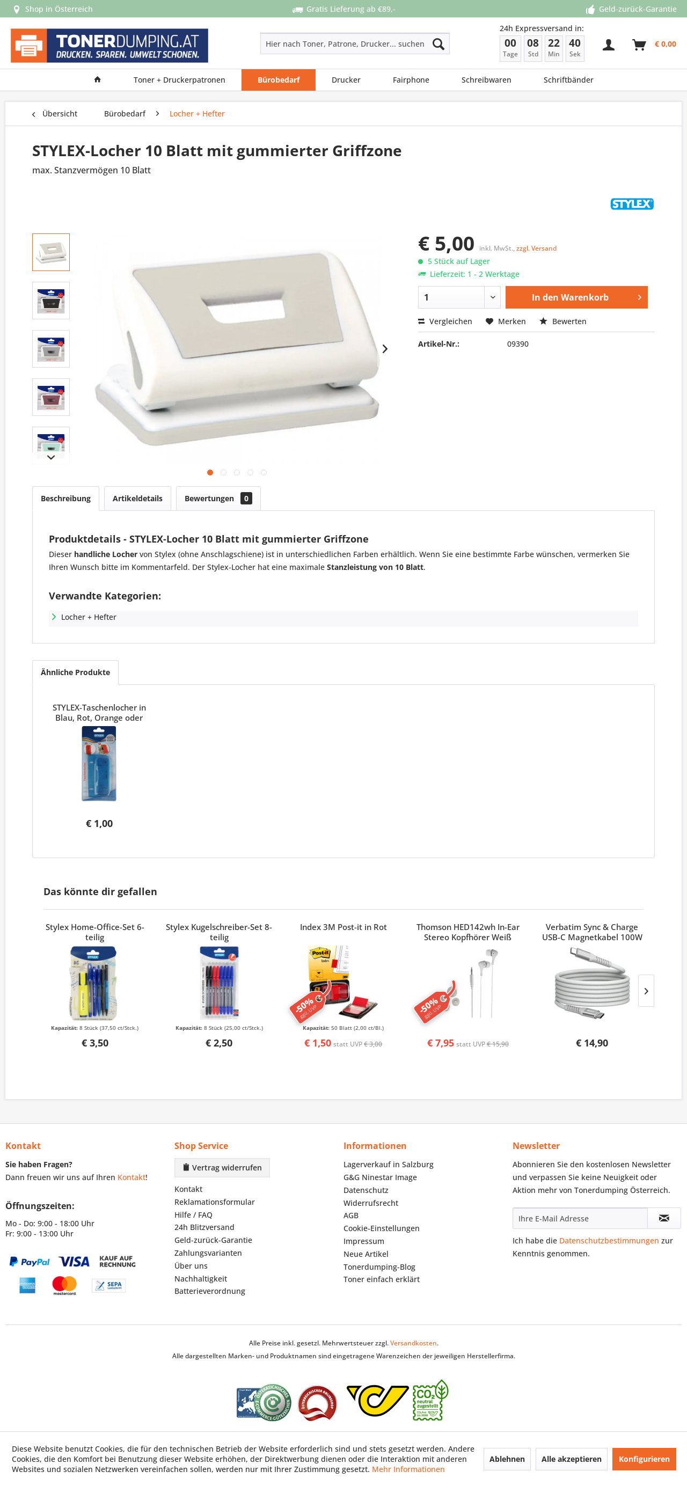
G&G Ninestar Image (380, 1177)
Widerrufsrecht (371, 1203)
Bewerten (563, 321)
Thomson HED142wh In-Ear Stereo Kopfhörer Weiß (468, 932)
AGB (351, 1215)
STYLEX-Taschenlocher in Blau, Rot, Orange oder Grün (99, 713)
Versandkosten (413, 1343)
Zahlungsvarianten (208, 1253)
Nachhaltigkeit (200, 1278)
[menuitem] (317, 43)
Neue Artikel (366, 1254)
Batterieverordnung (209, 1291)
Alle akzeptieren (572, 1459)
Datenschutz (366, 1190)
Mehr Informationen (408, 1469)
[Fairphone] (411, 80)
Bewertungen (218, 498)
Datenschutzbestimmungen (609, 1240)
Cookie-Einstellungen (382, 1228)
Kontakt (131, 1177)
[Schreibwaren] (486, 80)
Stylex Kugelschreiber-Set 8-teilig (219, 932)
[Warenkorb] (655, 45)
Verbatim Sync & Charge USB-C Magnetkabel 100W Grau (592, 932)
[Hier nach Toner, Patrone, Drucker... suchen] (355, 43)
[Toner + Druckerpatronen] (180, 80)
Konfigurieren (644, 1459)
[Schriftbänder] (569, 80)
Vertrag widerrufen (222, 1167)
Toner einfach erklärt (382, 1279)
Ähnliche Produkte (75, 672)
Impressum (364, 1241)
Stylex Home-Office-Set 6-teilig (95, 932)
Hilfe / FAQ (193, 1215)
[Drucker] (346, 80)
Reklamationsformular (214, 1202)
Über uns (191, 1266)
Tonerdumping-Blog (379, 1267)
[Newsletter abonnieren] (664, 1218)
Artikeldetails (138, 498)
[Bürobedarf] (279, 80)
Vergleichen (445, 321)
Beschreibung (66, 498)
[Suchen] (438, 43)
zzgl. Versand (536, 248)
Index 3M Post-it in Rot (343, 927)
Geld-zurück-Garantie (213, 1240)
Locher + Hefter (88, 617)
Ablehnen (507, 1459)
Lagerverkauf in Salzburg (389, 1164)
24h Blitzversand (204, 1227)
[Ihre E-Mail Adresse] (580, 1218)
